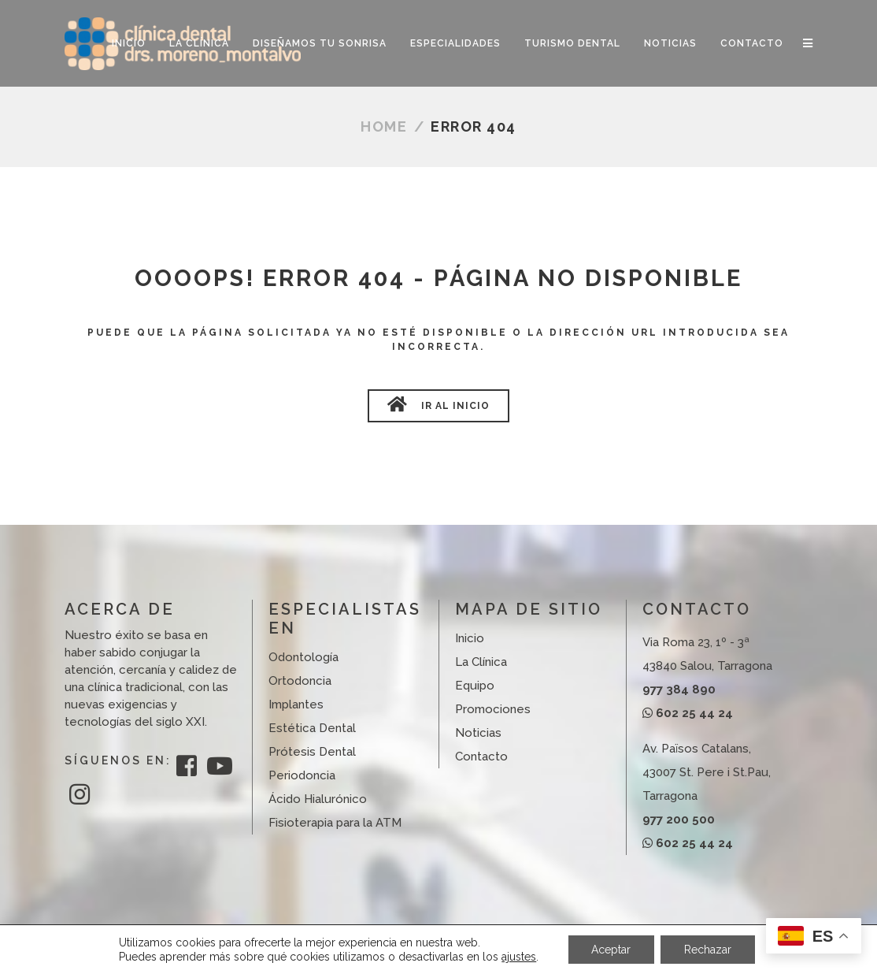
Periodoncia (301, 775)
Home (384, 126)
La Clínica (481, 662)
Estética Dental (312, 728)
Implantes (296, 704)
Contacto (481, 756)
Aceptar (611, 949)
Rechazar (707, 949)
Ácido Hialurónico (317, 799)
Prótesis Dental (312, 752)
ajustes (518, 956)
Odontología (303, 657)
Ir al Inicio (438, 404)
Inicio (469, 638)
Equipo (474, 685)
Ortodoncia (299, 681)
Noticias (478, 733)
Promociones (493, 709)
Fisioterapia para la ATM (334, 823)
